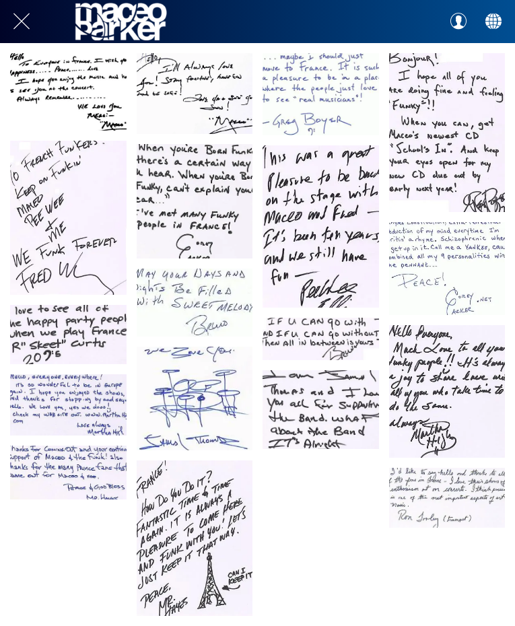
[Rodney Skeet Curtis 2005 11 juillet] (68, 334)
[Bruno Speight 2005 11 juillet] (321, 339)
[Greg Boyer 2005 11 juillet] (447, 132)
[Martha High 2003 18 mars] (68, 405)
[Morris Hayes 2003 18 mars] (68, 472)
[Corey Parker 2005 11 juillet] (195, 201)
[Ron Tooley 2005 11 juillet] (447, 498)
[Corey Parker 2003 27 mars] (447, 268)
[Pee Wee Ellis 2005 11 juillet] (321, 226)
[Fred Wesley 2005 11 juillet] (68, 218)
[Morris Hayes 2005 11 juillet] (195, 538)
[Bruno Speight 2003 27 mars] (195, 303)
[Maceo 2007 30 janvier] (195, 93)
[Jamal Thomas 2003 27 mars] (195, 398)
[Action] (493, 21)
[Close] (21, 21)
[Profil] (458, 21)
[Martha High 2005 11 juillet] (447, 391)
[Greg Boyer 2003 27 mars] (321, 94)
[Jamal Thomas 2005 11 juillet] (321, 409)
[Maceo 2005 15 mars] (68, 92)
